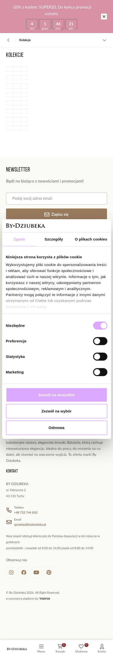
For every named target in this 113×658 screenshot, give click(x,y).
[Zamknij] (104, 17)
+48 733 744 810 (25, 512)
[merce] (44, 598)
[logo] (17, 649)
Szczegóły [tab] (54, 239)
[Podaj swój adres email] (56, 198)
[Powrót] (8, 40)
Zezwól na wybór (56, 411)
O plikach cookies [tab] (91, 239)
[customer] (102, 649)
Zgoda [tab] (19, 239)
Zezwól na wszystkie (56, 395)
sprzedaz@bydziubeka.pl (30, 524)
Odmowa (56, 427)
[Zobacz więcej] (104, 40)
